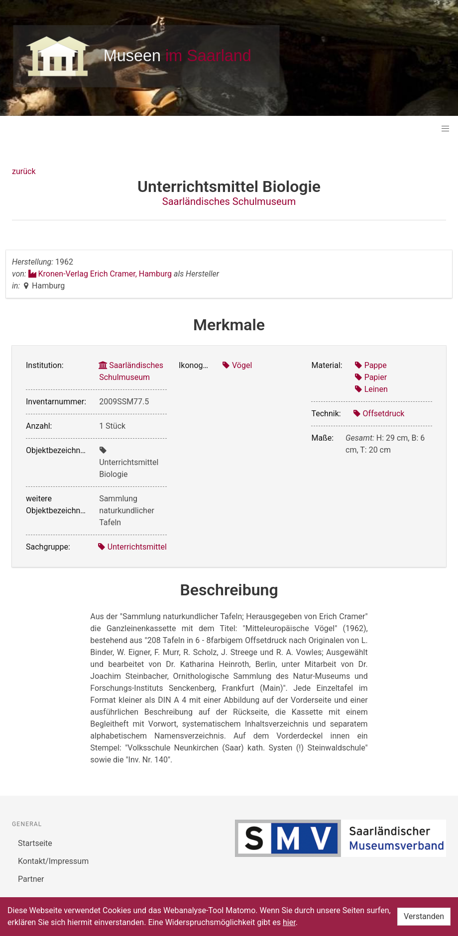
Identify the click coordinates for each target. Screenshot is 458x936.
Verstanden (424, 916)
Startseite (35, 843)
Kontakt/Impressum (53, 861)
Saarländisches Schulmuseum (229, 201)
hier (289, 922)
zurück (23, 171)
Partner (31, 879)
